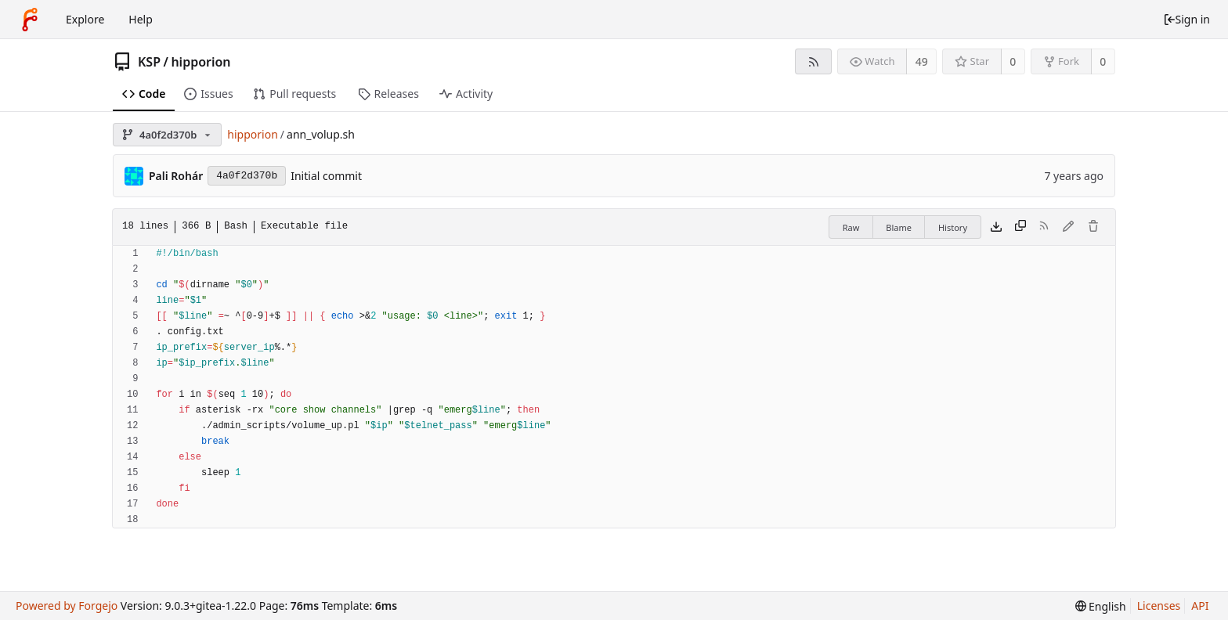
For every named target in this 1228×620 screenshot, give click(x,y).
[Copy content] (1020, 227)
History (952, 227)
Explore (85, 19)
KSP (149, 62)
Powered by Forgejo (66, 605)
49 (922, 61)
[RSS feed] (813, 61)
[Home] (30, 19)
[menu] (1100, 606)
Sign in (1186, 19)
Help (140, 19)
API (1199, 605)
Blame (899, 227)
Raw (851, 227)
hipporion (200, 62)
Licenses (1159, 605)
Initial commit (326, 175)
